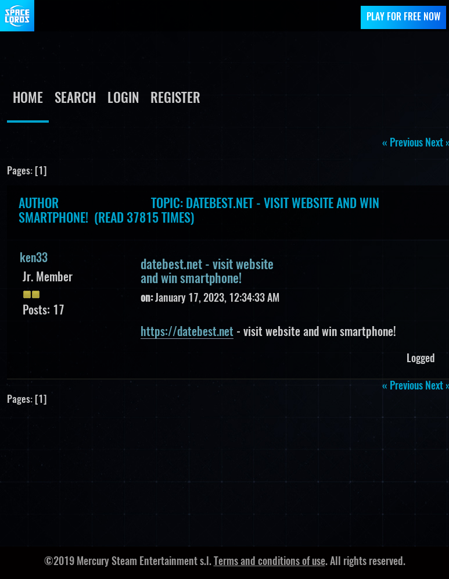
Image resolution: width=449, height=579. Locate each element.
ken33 (34, 259)
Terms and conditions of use (269, 562)
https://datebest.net (187, 332)
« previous (402, 143)
